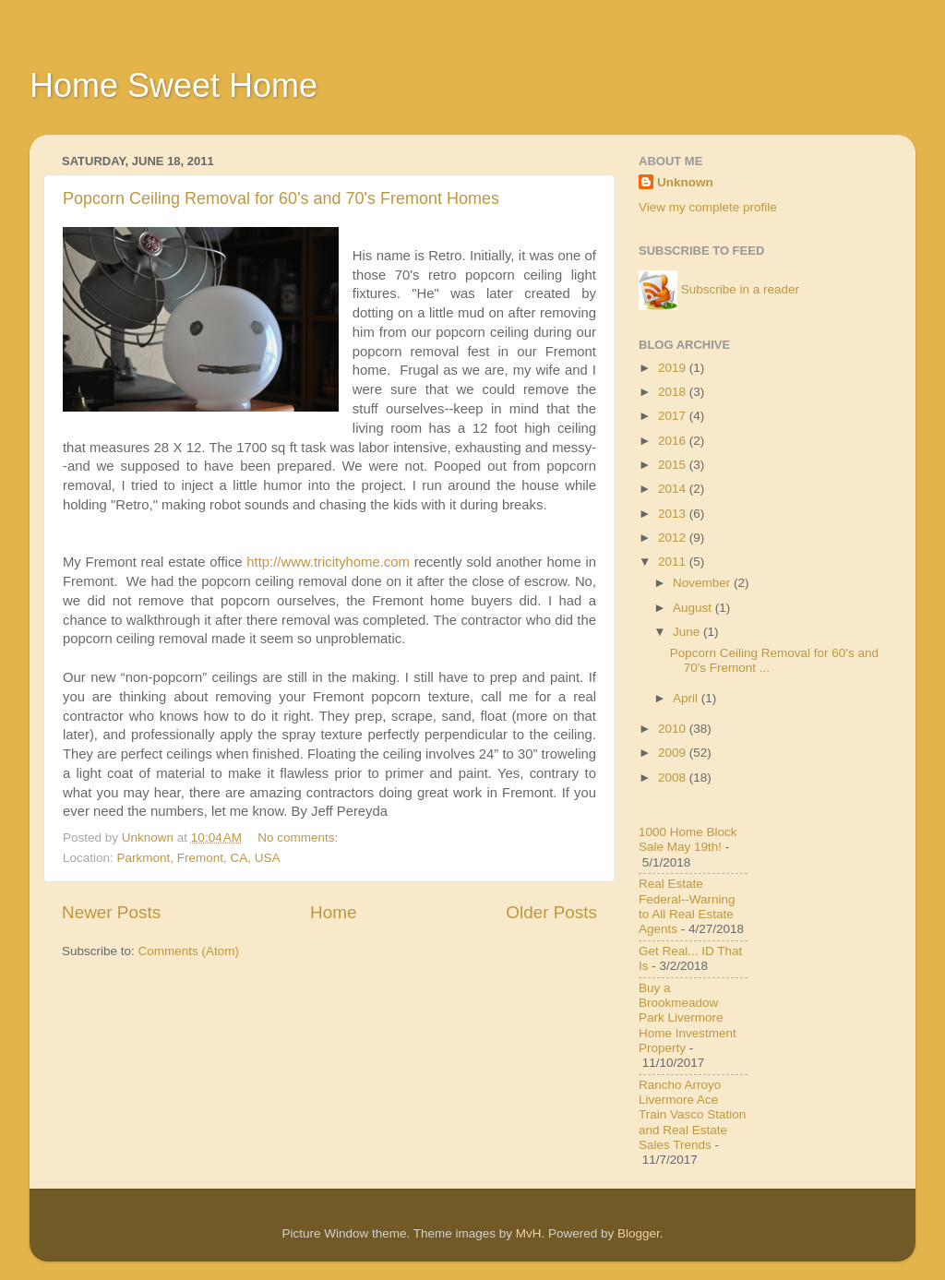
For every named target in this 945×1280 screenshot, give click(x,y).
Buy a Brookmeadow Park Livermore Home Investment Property (687, 1018)
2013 (673, 513)
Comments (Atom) (189, 951)
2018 (673, 392)
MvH (529, 1233)
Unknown (685, 182)
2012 (673, 537)
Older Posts (551, 912)
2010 (673, 729)
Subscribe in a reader (740, 289)
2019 (673, 368)
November (703, 583)
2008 (673, 777)
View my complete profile (708, 207)
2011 (673, 561)
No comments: (299, 837)
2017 (673, 416)
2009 (673, 753)
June (688, 632)
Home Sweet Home (173, 85)
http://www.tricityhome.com (328, 562)
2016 (673, 441)
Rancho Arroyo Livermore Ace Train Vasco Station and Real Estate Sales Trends (692, 1115)
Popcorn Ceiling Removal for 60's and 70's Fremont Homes (281, 198)
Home (333, 912)
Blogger (638, 1233)
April (687, 698)
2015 (673, 465)
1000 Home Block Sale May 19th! (688, 839)
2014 (673, 489)
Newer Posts (111, 912)
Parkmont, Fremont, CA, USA (199, 858)
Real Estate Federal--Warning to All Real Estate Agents (687, 906)
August (694, 608)
